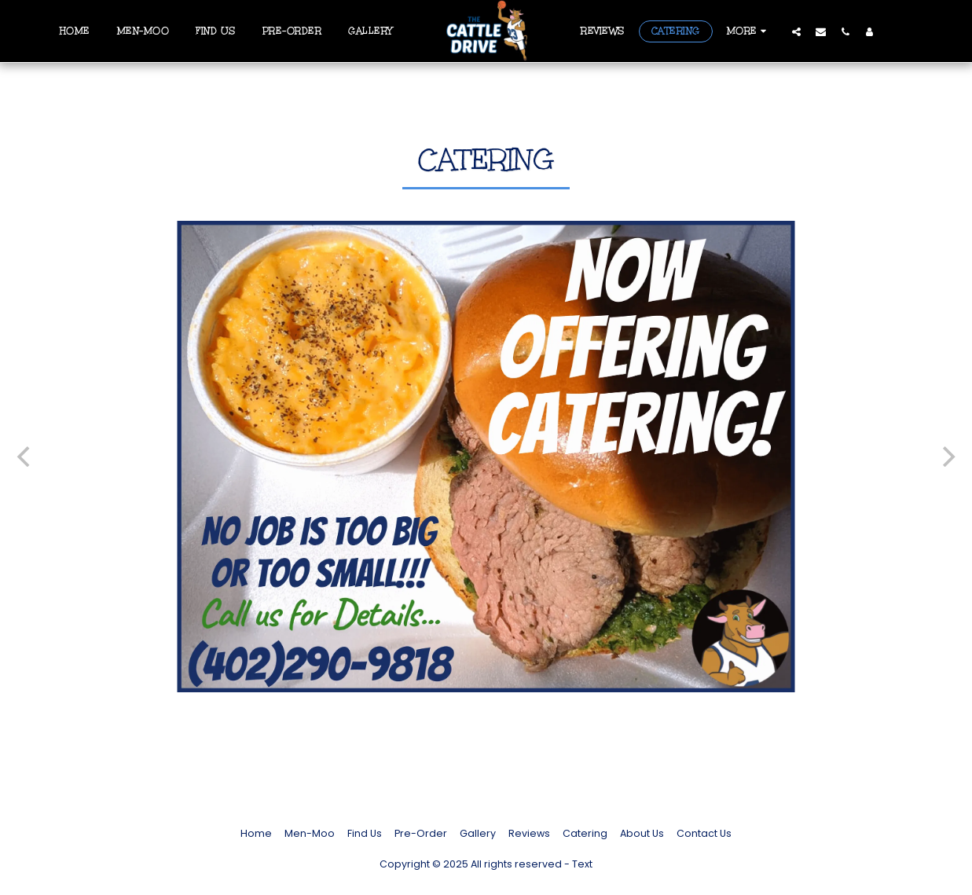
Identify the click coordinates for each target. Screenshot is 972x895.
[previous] (25, 456)
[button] (796, 31)
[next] (947, 456)
